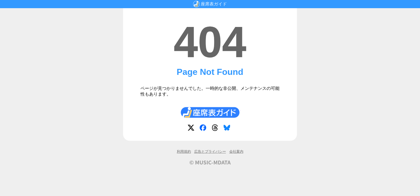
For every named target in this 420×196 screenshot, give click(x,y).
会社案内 (236, 151)
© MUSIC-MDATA (210, 162)
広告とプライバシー (210, 151)
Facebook (204, 128)
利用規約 (184, 151)
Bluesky (228, 128)
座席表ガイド (214, 4)
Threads (216, 128)
